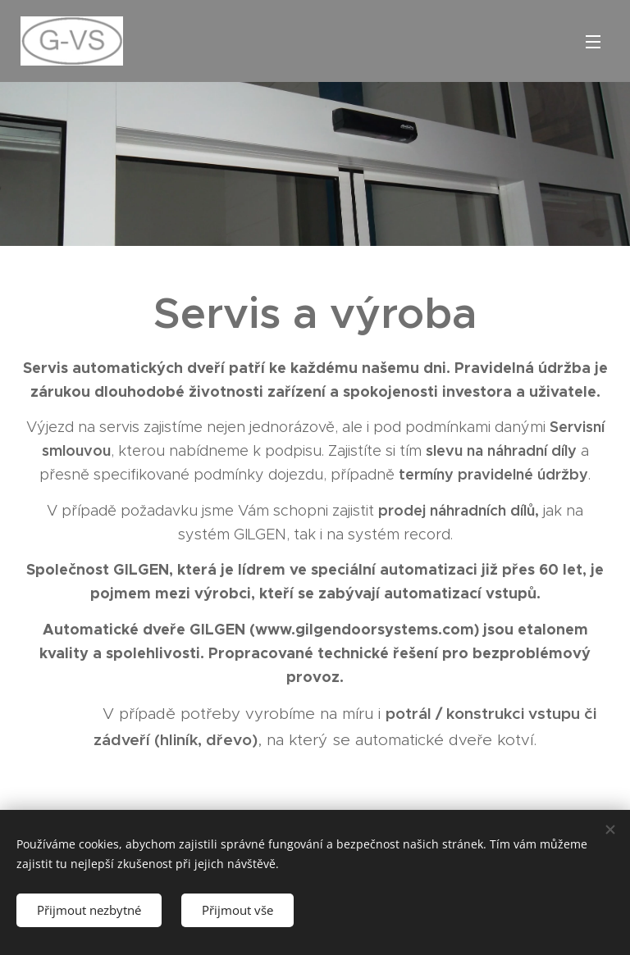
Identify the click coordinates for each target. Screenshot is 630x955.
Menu (593, 42)
